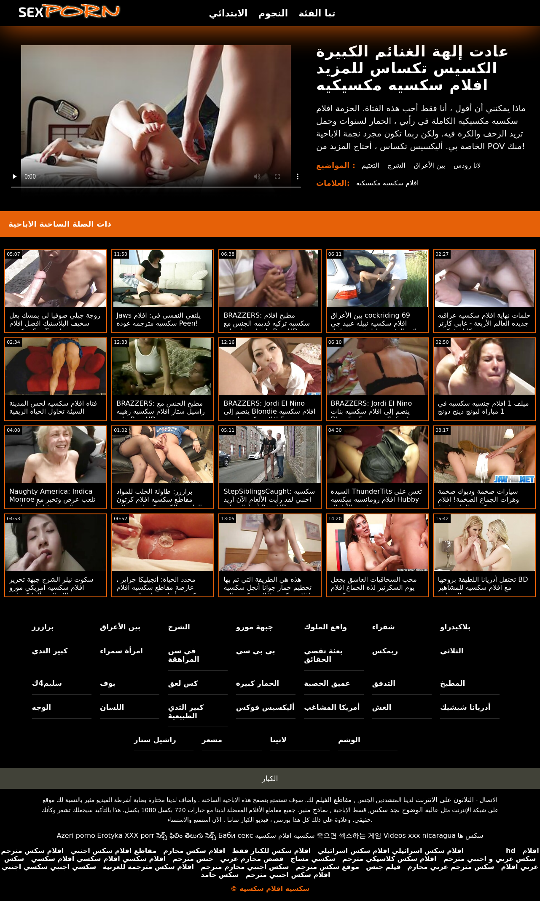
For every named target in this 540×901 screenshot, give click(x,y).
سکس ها (471, 835)
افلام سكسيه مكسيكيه (387, 183)
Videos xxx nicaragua (420, 835)
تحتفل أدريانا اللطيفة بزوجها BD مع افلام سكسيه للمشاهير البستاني (483, 587)
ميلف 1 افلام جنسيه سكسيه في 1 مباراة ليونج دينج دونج (483, 407)
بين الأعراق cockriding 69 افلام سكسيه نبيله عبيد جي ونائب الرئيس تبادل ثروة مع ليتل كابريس (376, 327)
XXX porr (139, 835)
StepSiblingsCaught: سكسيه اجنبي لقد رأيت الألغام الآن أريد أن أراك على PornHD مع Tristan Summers (269, 503)
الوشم (349, 739)
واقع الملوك (325, 627)
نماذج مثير (313, 810)
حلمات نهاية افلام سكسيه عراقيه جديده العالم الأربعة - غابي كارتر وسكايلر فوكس (484, 323)
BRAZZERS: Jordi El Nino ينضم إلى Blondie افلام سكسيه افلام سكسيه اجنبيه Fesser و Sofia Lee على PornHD (269, 415)
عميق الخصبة (327, 683)
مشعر (212, 739)
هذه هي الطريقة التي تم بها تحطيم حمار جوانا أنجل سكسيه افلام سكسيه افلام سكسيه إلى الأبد (267, 591)
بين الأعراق (430, 165)
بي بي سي (255, 651)
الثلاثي (452, 651)
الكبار (270, 778)
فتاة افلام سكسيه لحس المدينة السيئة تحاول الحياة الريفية (53, 407)
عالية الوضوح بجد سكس (404, 810)
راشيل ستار (155, 739)
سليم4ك (47, 683)
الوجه (41, 707)
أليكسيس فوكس (265, 707)
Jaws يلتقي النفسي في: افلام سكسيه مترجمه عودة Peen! (158, 319)
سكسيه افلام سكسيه (285, 835)
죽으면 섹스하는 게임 (349, 835)
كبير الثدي (50, 651)
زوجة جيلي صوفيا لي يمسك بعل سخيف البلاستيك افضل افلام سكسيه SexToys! (54, 323)
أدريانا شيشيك (465, 707)
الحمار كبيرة (257, 683)
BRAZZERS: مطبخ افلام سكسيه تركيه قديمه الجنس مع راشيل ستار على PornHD (266, 323)
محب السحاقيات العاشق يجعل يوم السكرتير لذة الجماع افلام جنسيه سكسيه (374, 587)
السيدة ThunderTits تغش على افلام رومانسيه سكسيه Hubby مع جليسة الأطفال (376, 499)
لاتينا (278, 739)
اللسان (112, 707)
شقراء (383, 627)
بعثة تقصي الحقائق (323, 655)
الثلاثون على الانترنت (444, 800)
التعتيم (370, 165)
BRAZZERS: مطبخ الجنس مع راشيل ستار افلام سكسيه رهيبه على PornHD (160, 411)
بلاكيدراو (455, 627)
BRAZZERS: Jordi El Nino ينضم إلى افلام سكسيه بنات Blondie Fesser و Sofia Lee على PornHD (374, 415)
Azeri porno (75, 835)
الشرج (397, 165)
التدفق (383, 683)
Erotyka (110, 835)
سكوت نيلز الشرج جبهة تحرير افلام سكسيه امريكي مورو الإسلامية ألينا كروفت (51, 587)
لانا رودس (468, 165)
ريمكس (385, 651)
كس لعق (183, 683)
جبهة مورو (254, 627)
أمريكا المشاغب (332, 707)
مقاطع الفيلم (333, 800)
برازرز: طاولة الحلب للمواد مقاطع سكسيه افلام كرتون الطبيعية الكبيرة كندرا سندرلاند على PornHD (159, 503)
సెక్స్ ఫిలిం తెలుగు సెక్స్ (186, 835)
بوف (108, 683)
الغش (382, 707)
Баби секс (235, 835)
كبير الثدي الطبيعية (186, 711)
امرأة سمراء (121, 651)
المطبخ (452, 683)
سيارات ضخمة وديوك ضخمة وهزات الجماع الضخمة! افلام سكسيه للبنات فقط (478, 499)
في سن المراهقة (183, 655)
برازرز (43, 627)
